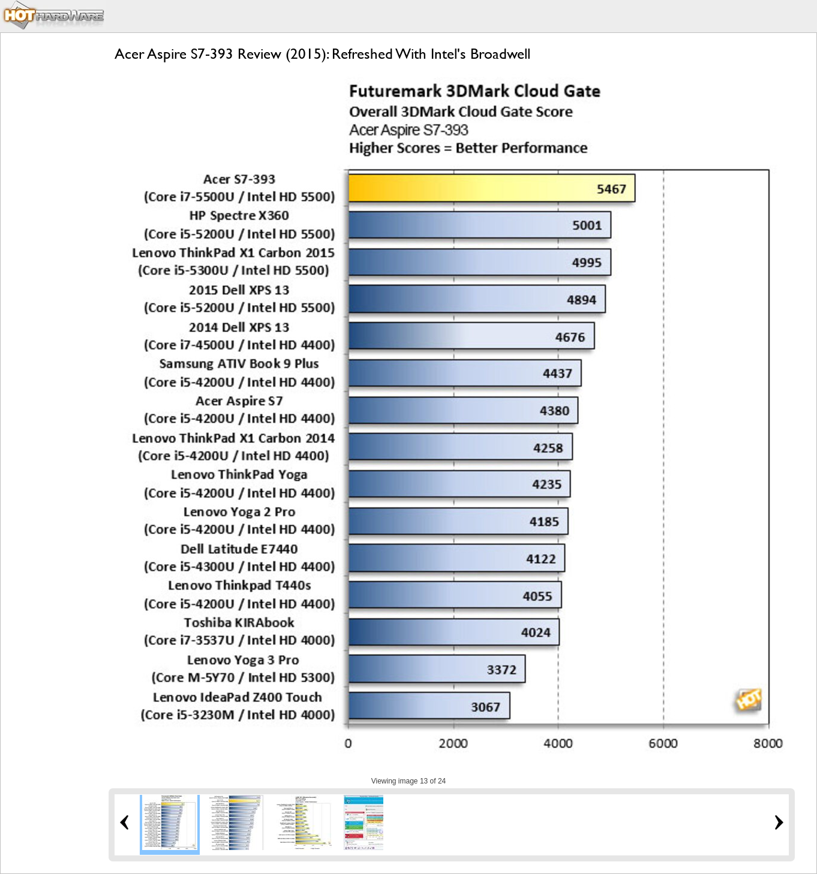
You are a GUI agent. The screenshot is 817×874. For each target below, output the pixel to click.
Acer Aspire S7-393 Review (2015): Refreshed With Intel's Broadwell (322, 53)
